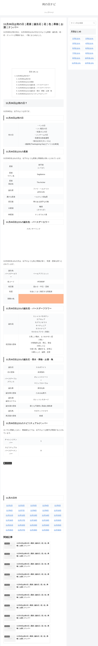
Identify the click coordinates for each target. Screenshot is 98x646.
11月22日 (21, 526)
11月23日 (33, 526)
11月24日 (45, 526)
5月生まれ (76, 48)
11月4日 (45, 506)
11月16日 (9, 521)
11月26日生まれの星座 (26, 82)
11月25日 (57, 526)
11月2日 (21, 506)
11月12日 (21, 516)
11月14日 (45, 516)
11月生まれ (7, 464)
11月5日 (57, 506)
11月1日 (9, 506)
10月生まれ (89, 58)
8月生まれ (89, 53)
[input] (83, 23)
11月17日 (21, 521)
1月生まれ (76, 39)
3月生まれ (76, 43)
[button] (94, 23)
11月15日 (57, 516)
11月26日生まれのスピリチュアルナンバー (32, 94)
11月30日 (57, 531)
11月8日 (33, 511)
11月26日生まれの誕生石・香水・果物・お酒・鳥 (35, 91)
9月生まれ (76, 58)
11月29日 (45, 531)
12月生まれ (89, 63)
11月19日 (45, 521)
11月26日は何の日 (24, 79)
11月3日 (33, 506)
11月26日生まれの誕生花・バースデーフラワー (34, 88)
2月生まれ (89, 39)
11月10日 (57, 511)
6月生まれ (89, 48)
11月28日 (33, 531)
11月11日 (9, 516)
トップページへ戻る (75, 640)
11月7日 (21, 511)
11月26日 (9, 531)
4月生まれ (89, 43)
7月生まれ (76, 53)
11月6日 (9, 511)
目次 (31, 72)
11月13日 (33, 516)
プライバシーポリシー (89, 640)
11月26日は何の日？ (23, 76)
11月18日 (33, 521)
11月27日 (21, 531)
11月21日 (9, 526)
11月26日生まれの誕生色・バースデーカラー (33, 85)
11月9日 (45, 511)
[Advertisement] (33, 52)
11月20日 (57, 521)
